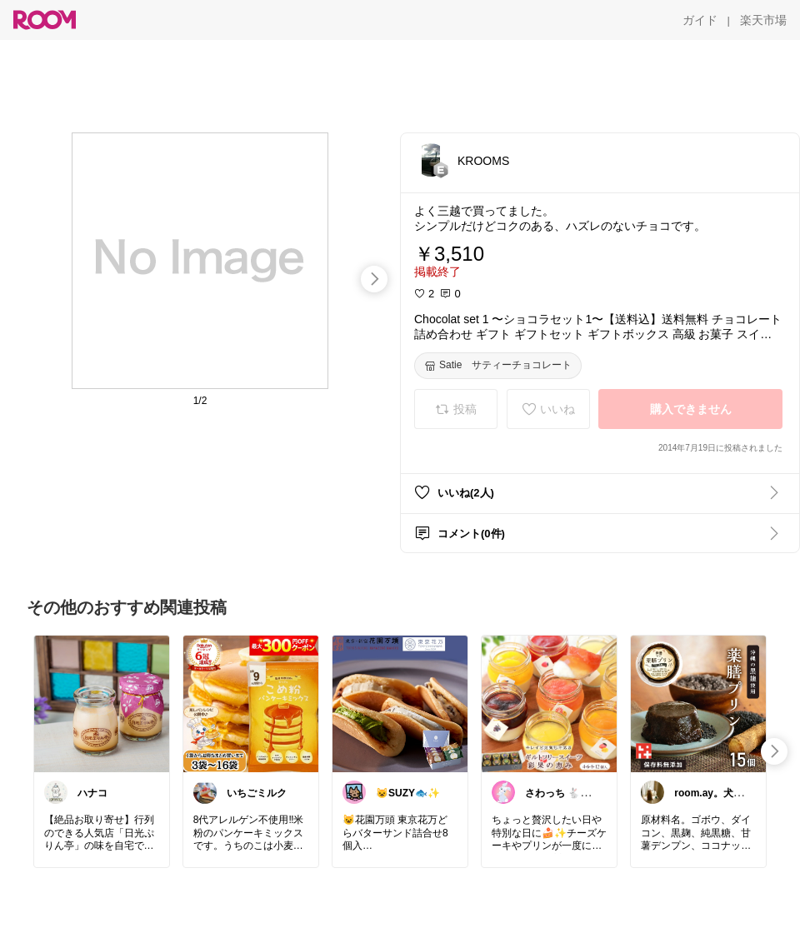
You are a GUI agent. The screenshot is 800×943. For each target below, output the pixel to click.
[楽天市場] (763, 19)
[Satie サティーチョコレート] (498, 365)
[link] (101, 703)
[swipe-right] (374, 279)
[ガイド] (700, 19)
